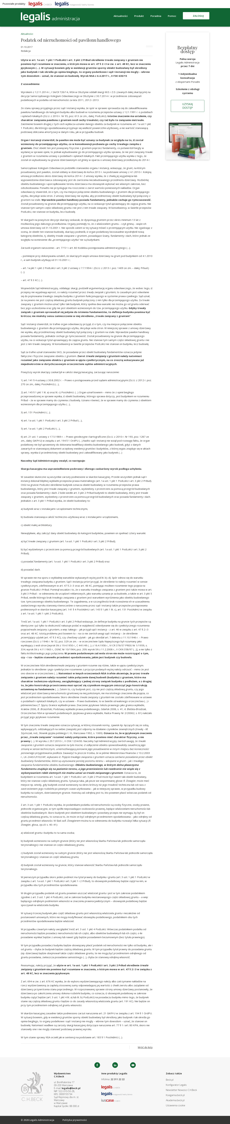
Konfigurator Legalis (176, 1084)
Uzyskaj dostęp (187, 106)
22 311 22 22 (118, 1079)
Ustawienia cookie (175, 1105)
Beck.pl (169, 1079)
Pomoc (172, 16)
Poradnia (155, 16)
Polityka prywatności (75, 1120)
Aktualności (121, 16)
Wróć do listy (145, 1047)
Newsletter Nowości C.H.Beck (181, 1090)
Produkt (139, 16)
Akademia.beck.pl (175, 1100)
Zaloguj (198, 15)
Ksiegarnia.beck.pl (175, 1095)
